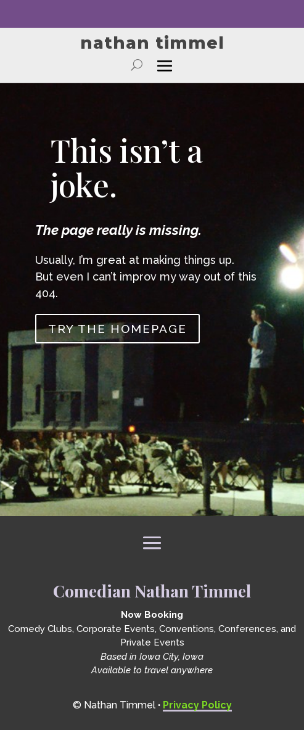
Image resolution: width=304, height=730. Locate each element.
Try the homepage (117, 328)
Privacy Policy (197, 705)
